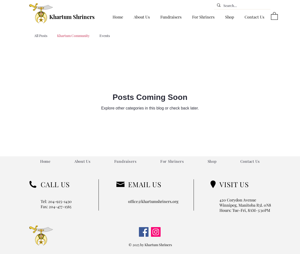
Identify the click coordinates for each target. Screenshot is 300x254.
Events (105, 36)
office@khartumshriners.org (153, 201)
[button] (274, 16)
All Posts (40, 36)
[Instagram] (156, 232)
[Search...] (241, 5)
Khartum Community (73, 36)
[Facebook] (144, 232)
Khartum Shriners (72, 16)
